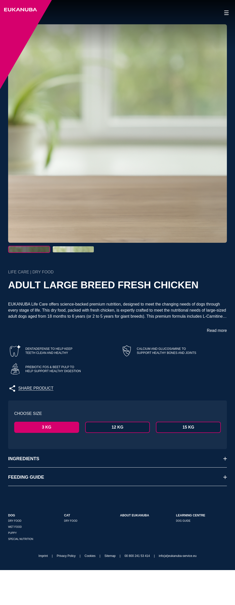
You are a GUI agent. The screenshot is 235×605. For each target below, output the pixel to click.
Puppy (12, 568)
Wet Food (15, 561)
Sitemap (110, 591)
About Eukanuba (134, 550)
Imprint (43, 591)
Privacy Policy (66, 591)
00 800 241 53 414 (137, 591)
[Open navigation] (226, 12)
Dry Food (14, 555)
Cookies (89, 591)
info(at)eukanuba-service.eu (177, 591)
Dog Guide (183, 555)
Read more (217, 365)
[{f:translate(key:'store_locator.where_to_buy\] (217, 569)
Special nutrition (20, 574)
